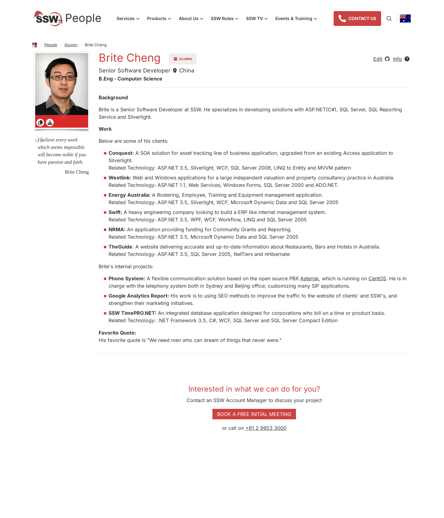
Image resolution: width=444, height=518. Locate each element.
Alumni (70, 45)
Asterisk (309, 278)
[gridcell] (62, 91)
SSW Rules (226, 19)
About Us (193, 19)
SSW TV (259, 19)
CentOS (377, 278)
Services (130, 19)
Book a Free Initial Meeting (254, 414)
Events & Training (298, 19)
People (50, 45)
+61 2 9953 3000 (265, 428)
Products (161, 19)
